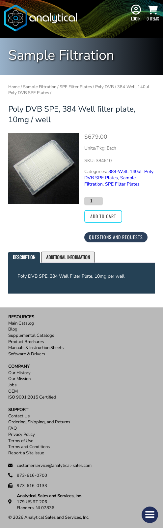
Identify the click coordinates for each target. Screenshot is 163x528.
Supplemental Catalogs (31, 335)
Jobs (12, 385)
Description (24, 257)
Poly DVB (104, 87)
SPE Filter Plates (76, 87)
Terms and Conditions (29, 447)
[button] (150, 515)
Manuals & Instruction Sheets (36, 348)
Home (14, 87)
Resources (21, 317)
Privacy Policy (21, 435)
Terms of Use (20, 441)
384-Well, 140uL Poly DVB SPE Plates (118, 174)
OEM (13, 391)
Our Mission (19, 379)
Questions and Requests (116, 236)
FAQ (12, 428)
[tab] (24, 257)
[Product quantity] (93, 201)
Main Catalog (21, 323)
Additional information (68, 257)
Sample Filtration (39, 87)
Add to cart (103, 216)
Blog (12, 329)
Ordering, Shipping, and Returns (39, 422)
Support (18, 410)
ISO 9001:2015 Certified (32, 397)
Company (19, 367)
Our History (19, 373)
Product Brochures (26, 342)
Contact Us (19, 416)
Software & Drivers (26, 354)
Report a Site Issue (26, 453)
